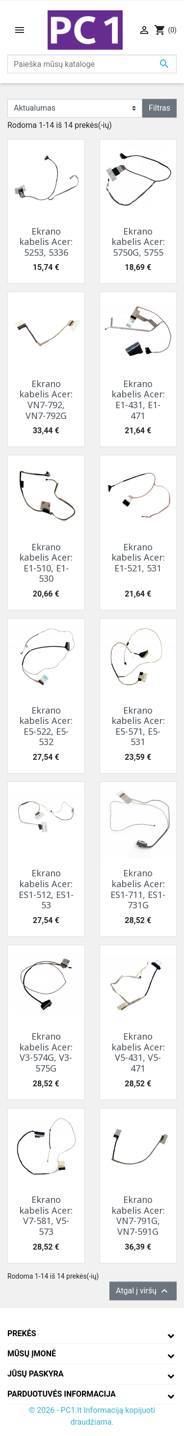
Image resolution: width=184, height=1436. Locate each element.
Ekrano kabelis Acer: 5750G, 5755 (138, 241)
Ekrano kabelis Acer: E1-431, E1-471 (138, 399)
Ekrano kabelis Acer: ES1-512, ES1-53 (46, 889)
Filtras (159, 108)
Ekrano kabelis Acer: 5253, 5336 (46, 241)
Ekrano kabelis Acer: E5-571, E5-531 (138, 726)
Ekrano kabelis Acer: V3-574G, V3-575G (46, 1052)
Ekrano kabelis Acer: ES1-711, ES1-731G (137, 889)
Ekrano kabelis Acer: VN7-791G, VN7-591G (138, 1215)
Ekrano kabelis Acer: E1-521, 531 (138, 557)
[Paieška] (92, 64)
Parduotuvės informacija (61, 1394)
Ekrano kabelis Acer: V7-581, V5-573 (46, 1215)
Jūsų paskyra (35, 1373)
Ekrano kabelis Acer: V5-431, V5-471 (138, 1052)
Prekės (21, 1333)
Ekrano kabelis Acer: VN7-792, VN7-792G (46, 399)
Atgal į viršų (143, 1291)
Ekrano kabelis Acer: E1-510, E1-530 (46, 563)
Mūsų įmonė (31, 1353)
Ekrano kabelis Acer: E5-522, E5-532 (46, 726)
